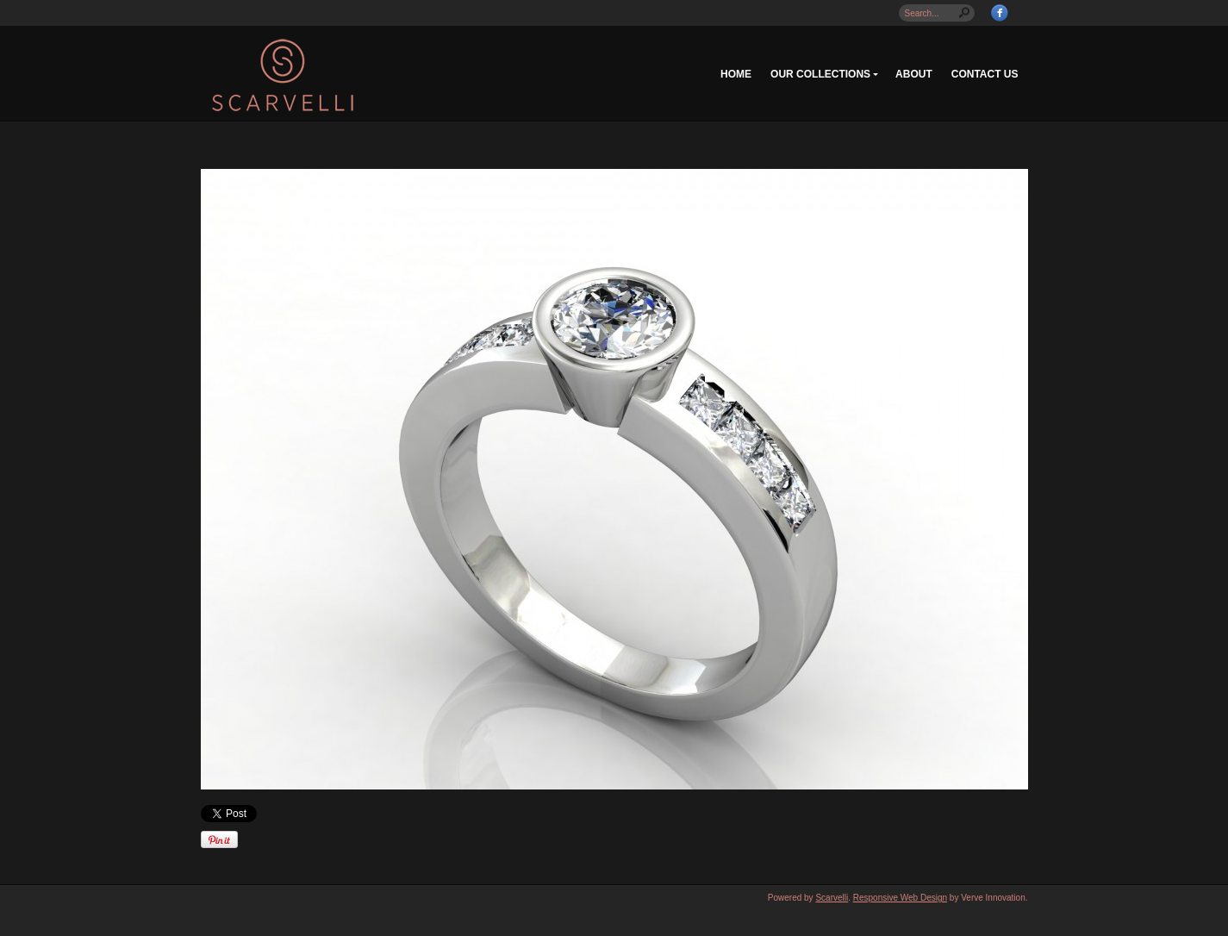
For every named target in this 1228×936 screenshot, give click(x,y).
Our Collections (820, 74)
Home (735, 74)
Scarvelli (831, 897)
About (913, 74)
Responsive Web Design (900, 897)
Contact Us (985, 74)
